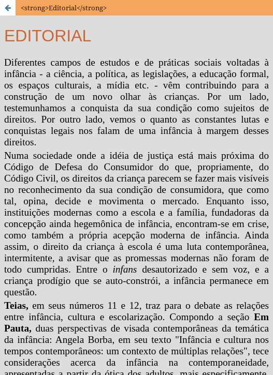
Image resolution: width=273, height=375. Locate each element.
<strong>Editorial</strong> (64, 7)
